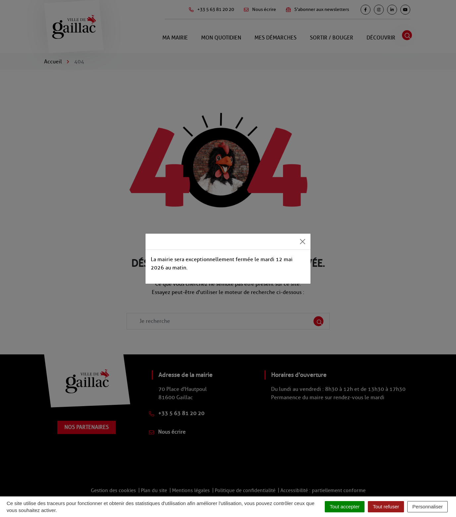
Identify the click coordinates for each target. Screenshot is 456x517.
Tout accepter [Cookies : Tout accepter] (345, 506)
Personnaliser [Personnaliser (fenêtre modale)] (427, 506)
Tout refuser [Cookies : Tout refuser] (386, 506)
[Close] (302, 241)
